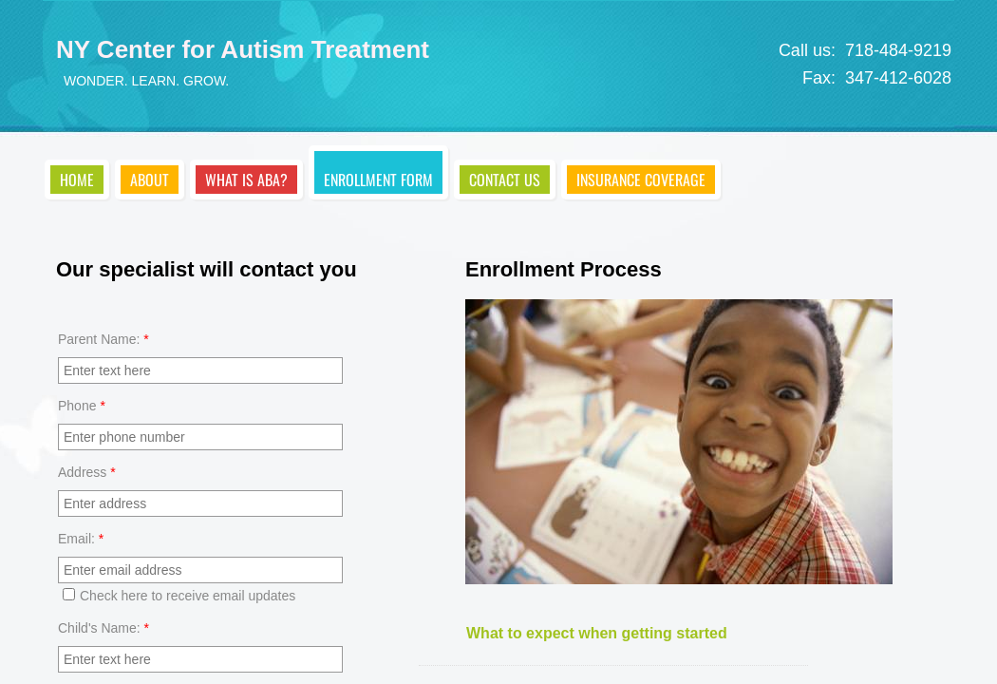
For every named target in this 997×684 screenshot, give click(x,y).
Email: (80, 538)
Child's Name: (103, 628)
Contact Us (504, 179)
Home (77, 179)
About (149, 179)
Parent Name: (103, 339)
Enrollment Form (378, 179)
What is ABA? (246, 179)
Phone (81, 405)
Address (87, 472)
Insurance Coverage (640, 179)
